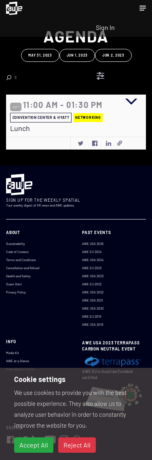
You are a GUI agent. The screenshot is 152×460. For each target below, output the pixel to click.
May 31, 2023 (40, 55)
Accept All (33, 445)
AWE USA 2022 (92, 292)
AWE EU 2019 (91, 316)
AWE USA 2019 (92, 325)
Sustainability (15, 244)
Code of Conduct (17, 252)
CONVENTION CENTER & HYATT (41, 117)
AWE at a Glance (17, 361)
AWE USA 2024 (92, 260)
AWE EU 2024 (91, 252)
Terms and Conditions (21, 260)
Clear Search (64, 75)
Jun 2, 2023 (113, 55)
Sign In (105, 27)
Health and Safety (18, 276)
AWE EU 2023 (91, 268)
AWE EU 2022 (91, 284)
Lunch (20, 128)
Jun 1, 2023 (77, 55)
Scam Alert (14, 284)
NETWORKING (88, 117)
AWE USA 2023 (92, 276)
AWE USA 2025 (92, 244)
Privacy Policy (16, 292)
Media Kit (12, 353)
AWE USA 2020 (93, 308)
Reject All (77, 445)
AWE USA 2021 (92, 300)
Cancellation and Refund (22, 268)
